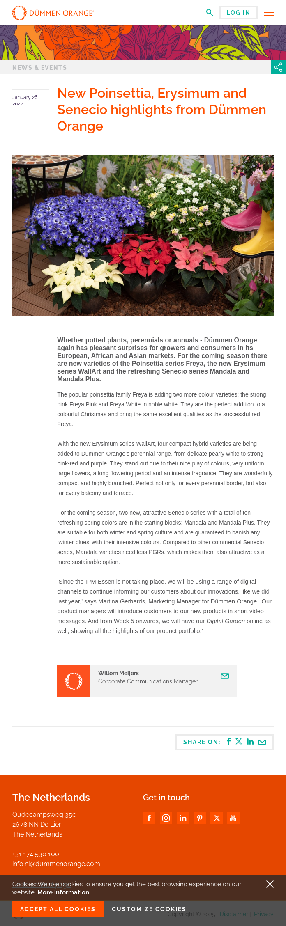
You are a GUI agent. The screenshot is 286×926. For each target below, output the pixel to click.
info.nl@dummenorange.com (56, 864)
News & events (39, 67)
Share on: (224, 741)
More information (63, 892)
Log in (238, 12)
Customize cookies (149, 909)
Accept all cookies (58, 909)
